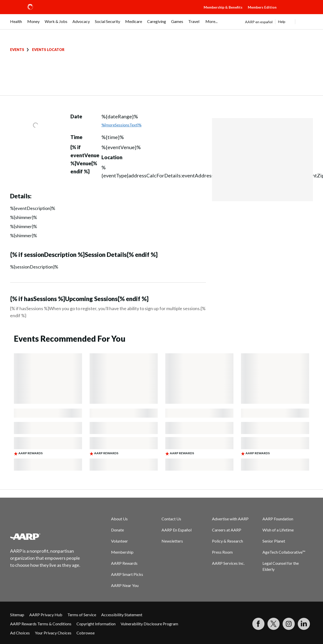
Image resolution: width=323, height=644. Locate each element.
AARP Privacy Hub (45, 614)
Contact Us (171, 518)
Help (281, 21)
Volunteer (119, 541)
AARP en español (259, 22)
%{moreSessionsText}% (121, 124)
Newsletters (172, 541)
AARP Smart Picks (127, 574)
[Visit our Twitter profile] (273, 624)
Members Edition (262, 7)
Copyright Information (96, 623)
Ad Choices (20, 632)
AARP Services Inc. (228, 563)
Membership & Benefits (223, 7)
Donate (117, 529)
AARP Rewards (124, 563)
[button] (296, 12)
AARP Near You (125, 585)
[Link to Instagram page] (289, 624)
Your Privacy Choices (53, 632)
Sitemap (17, 614)
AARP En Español (177, 529)
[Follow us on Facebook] (258, 624)
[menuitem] (16, 24)
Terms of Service (81, 614)
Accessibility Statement (121, 614)
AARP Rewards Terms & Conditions (40, 623)
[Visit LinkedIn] (304, 624)
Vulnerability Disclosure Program (149, 623)
